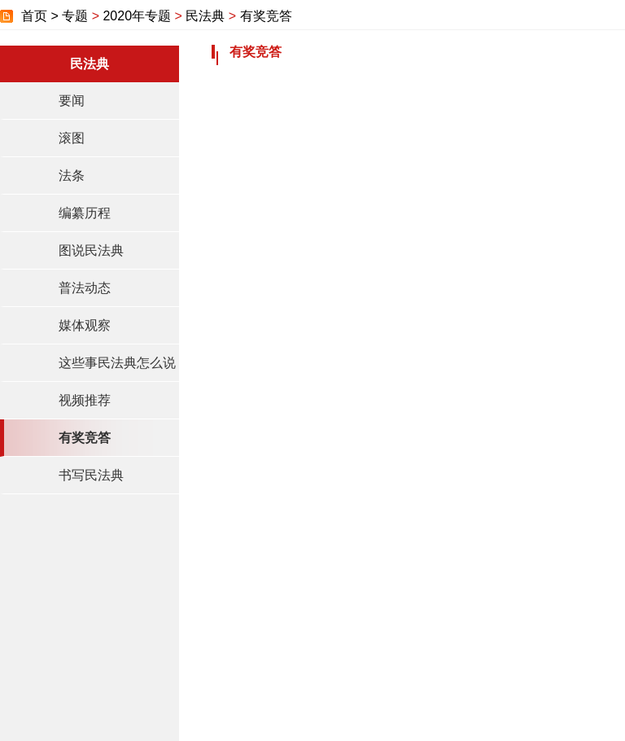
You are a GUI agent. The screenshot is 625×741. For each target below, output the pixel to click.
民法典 (205, 16)
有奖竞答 (266, 16)
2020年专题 (137, 16)
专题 (75, 16)
